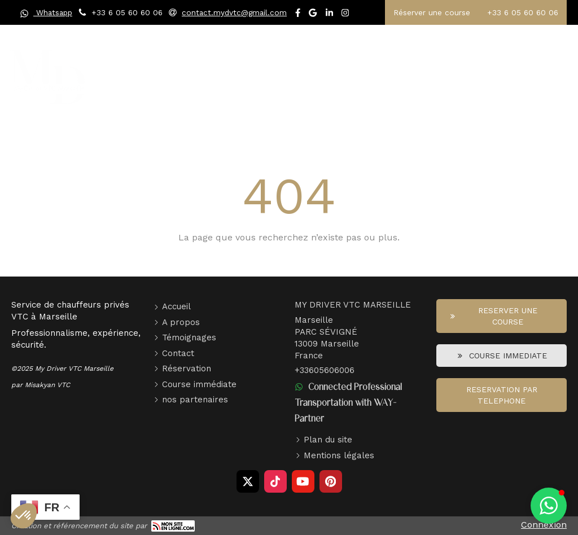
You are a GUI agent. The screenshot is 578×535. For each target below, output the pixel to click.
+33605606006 (324, 370)
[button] (549, 506)
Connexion (544, 524)
